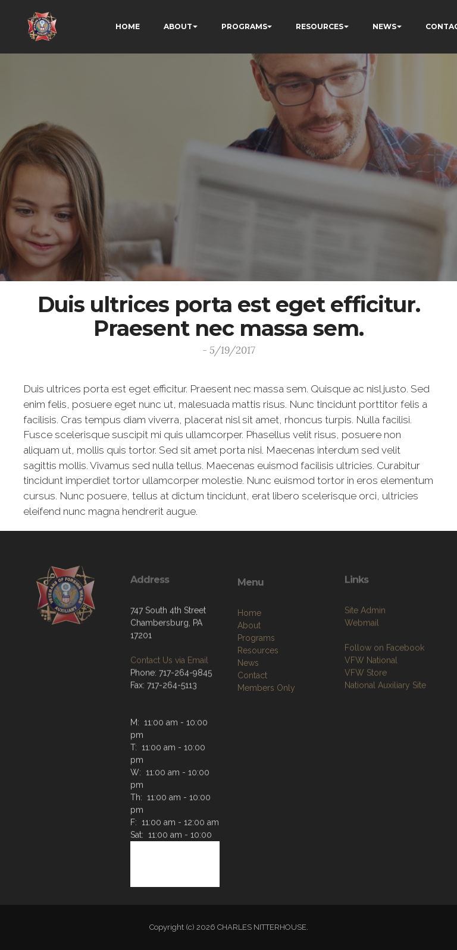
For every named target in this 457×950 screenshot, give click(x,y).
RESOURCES (319, 26)
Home (249, 657)
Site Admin (365, 650)
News (248, 707)
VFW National (371, 700)
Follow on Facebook (384, 688)
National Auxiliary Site (385, 725)
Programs (256, 682)
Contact (252, 720)
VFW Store (366, 713)
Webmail (362, 663)
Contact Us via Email (169, 700)
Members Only (266, 732)
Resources (257, 695)
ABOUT (178, 26)
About (249, 670)
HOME (127, 26)
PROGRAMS (244, 26)
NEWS (384, 26)
